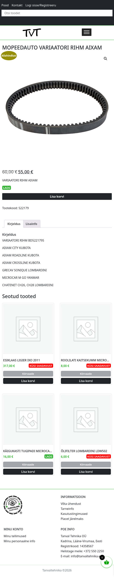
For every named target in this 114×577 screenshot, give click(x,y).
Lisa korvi (57, 196)
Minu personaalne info (19, 541)
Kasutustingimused (74, 514)
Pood (5, 5)
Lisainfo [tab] (31, 224)
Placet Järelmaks (72, 519)
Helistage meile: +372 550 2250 (82, 551)
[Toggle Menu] (87, 32)
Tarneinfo (67, 509)
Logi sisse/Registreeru (40, 5)
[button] (105, 58)
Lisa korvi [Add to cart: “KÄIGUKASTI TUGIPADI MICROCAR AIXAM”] (28, 472)
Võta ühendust (71, 504)
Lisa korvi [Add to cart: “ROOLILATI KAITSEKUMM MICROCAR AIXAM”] (86, 381)
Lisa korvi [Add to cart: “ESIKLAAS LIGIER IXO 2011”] (28, 381)
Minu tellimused (15, 536)
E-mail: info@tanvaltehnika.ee (81, 556)
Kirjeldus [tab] (13, 224)
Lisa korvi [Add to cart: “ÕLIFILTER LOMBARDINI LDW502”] (86, 472)
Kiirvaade (28, 373)
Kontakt (17, 5)
